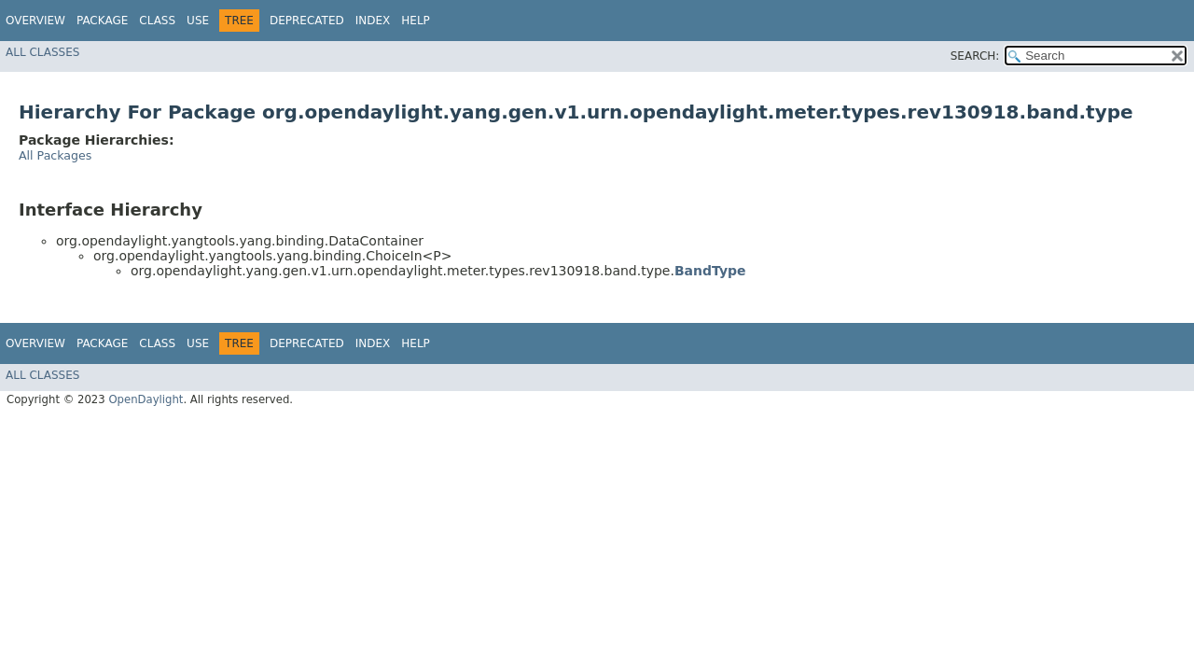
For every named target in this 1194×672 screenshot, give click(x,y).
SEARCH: (975, 56)
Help (415, 20)
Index (373, 20)
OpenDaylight (145, 399)
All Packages (55, 155)
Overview (35, 20)
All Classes (42, 52)
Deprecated (307, 20)
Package (102, 20)
